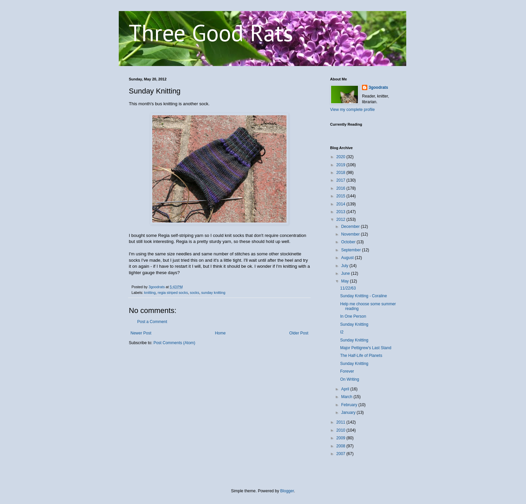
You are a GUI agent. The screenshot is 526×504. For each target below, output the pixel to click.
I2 (342, 332)
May (345, 281)
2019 (341, 165)
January (349, 412)
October (349, 242)
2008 (341, 446)
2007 (341, 453)
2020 (341, 156)
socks (194, 293)
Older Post (298, 333)
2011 (341, 422)
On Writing (349, 379)
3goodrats (378, 87)
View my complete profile (352, 109)
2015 (341, 196)
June (346, 273)
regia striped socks (173, 293)
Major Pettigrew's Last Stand (365, 347)
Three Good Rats (211, 32)
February (349, 404)
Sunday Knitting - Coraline (363, 296)
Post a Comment (152, 321)
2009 (341, 438)
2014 (341, 204)
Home (220, 333)
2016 (341, 188)
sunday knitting (213, 293)
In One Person (353, 316)
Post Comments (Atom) (174, 342)
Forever (347, 371)
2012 (341, 219)
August (348, 257)
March (347, 396)
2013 (341, 211)
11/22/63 (348, 288)
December (351, 226)
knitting (150, 293)
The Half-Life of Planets (361, 355)
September (351, 250)
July (345, 265)
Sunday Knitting (354, 324)
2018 (341, 172)
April (345, 389)
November (351, 234)
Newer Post (140, 333)
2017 (341, 180)
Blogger (287, 491)
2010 (341, 430)
